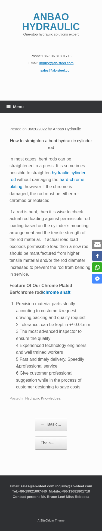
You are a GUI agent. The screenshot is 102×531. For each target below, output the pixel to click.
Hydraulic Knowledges (42, 398)
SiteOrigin (47, 520)
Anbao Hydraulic (67, 129)
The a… (51, 443)
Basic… (51, 424)
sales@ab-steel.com (37, 486)
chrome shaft (56, 292)
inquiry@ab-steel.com (73, 486)
